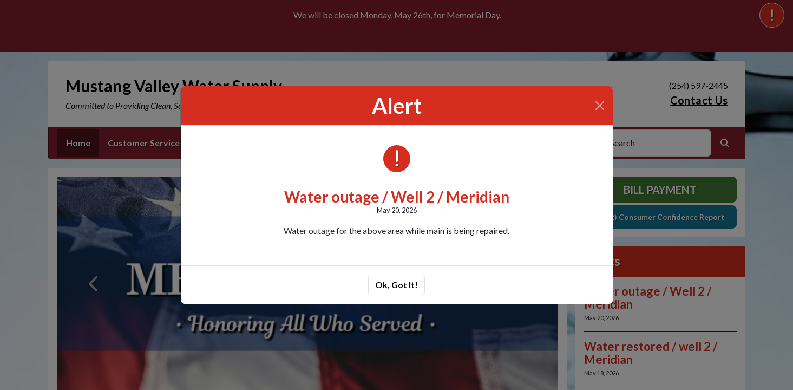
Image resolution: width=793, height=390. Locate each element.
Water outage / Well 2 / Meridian (396, 196)
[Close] (599, 105)
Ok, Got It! (396, 285)
